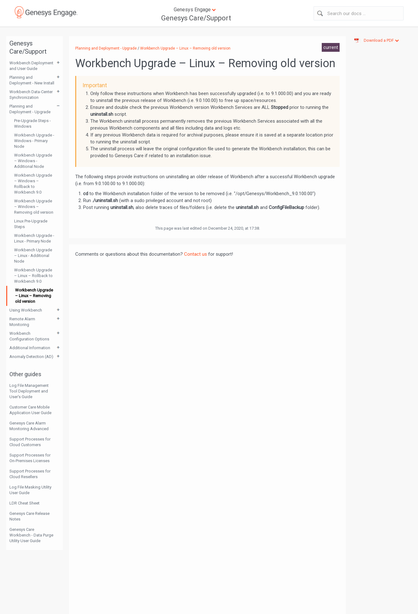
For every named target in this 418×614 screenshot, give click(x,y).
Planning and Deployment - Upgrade (29, 109)
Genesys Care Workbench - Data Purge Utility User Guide (31, 535)
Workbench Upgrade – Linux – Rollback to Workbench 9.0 (33, 276)
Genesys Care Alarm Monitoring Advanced (29, 426)
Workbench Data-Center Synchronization (31, 94)
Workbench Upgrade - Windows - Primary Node (34, 141)
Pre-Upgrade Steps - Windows (32, 123)
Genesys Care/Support (196, 18)
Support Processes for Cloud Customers (29, 442)
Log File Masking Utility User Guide (30, 490)
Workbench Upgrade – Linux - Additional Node (33, 256)
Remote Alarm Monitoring (22, 322)
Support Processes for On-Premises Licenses (29, 458)
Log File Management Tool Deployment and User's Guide (29, 391)
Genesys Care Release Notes (29, 516)
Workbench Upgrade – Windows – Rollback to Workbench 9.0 (33, 184)
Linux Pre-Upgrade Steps (30, 224)
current (330, 47)
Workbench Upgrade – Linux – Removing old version (34, 296)
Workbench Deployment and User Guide (31, 66)
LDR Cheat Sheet (24, 503)
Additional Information (29, 347)
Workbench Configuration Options (29, 336)
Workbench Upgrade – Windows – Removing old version (33, 207)
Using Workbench (25, 310)
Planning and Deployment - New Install (31, 80)
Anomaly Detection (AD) (31, 356)
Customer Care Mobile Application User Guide (30, 410)
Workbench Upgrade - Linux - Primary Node (34, 238)
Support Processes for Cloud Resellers (29, 474)
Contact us (195, 254)
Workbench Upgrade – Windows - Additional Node (33, 161)
